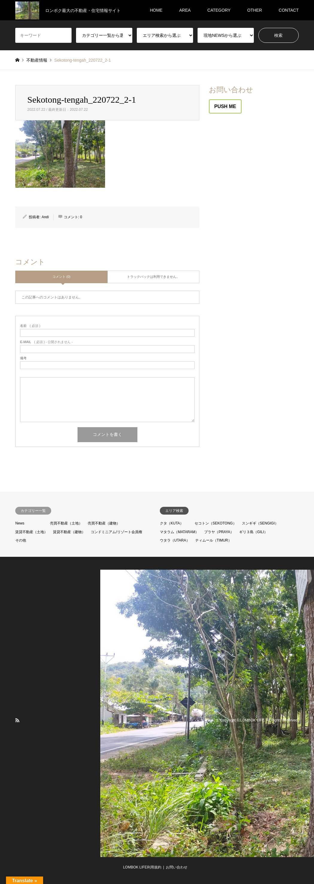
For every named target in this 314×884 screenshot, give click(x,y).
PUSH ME (225, 106)
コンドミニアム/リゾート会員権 (116, 532)
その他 (20, 540)
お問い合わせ (176, 867)
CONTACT (289, 10)
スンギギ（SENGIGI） (260, 523)
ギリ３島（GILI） (253, 532)
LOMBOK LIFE (252, 720)
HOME (156, 10)
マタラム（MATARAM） (179, 532)
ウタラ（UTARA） (175, 540)
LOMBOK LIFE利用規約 (142, 867)
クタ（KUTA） (171, 523)
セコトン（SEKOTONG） (215, 523)
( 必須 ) (30, 325)
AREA (185, 10)
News (19, 523)
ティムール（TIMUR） (213, 540)
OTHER (254, 10)
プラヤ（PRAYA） (219, 532)
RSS (17, 720)
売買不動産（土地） (66, 523)
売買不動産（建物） (104, 523)
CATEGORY (218, 10)
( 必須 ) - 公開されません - (46, 342)
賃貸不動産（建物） (69, 532)
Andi (45, 217)
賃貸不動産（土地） (31, 532)
